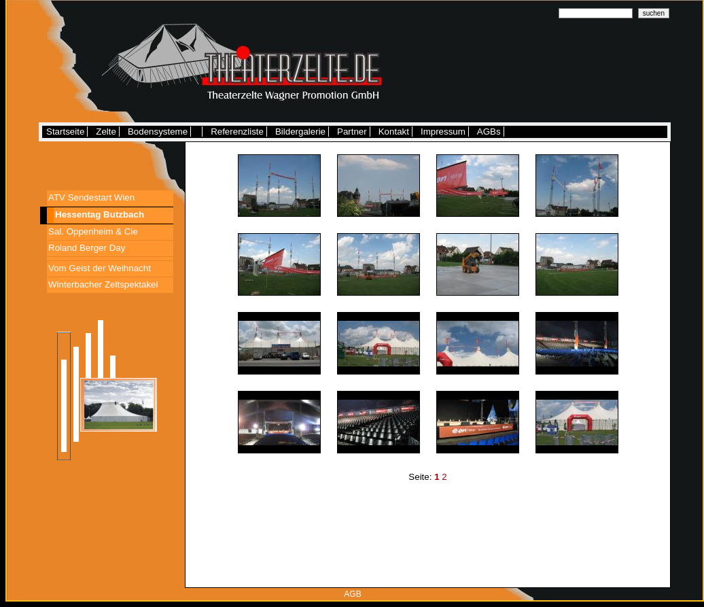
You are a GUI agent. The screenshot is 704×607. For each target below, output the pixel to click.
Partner (352, 131)
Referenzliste (237, 131)
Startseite (65, 131)
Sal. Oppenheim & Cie (93, 231)
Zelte (106, 131)
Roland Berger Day (86, 248)
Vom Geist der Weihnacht (99, 268)
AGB (352, 594)
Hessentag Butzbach (99, 214)
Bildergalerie (300, 131)
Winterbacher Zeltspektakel (103, 284)
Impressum (443, 131)
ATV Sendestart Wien (91, 197)
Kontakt (394, 131)
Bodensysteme (158, 131)
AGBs (489, 131)
